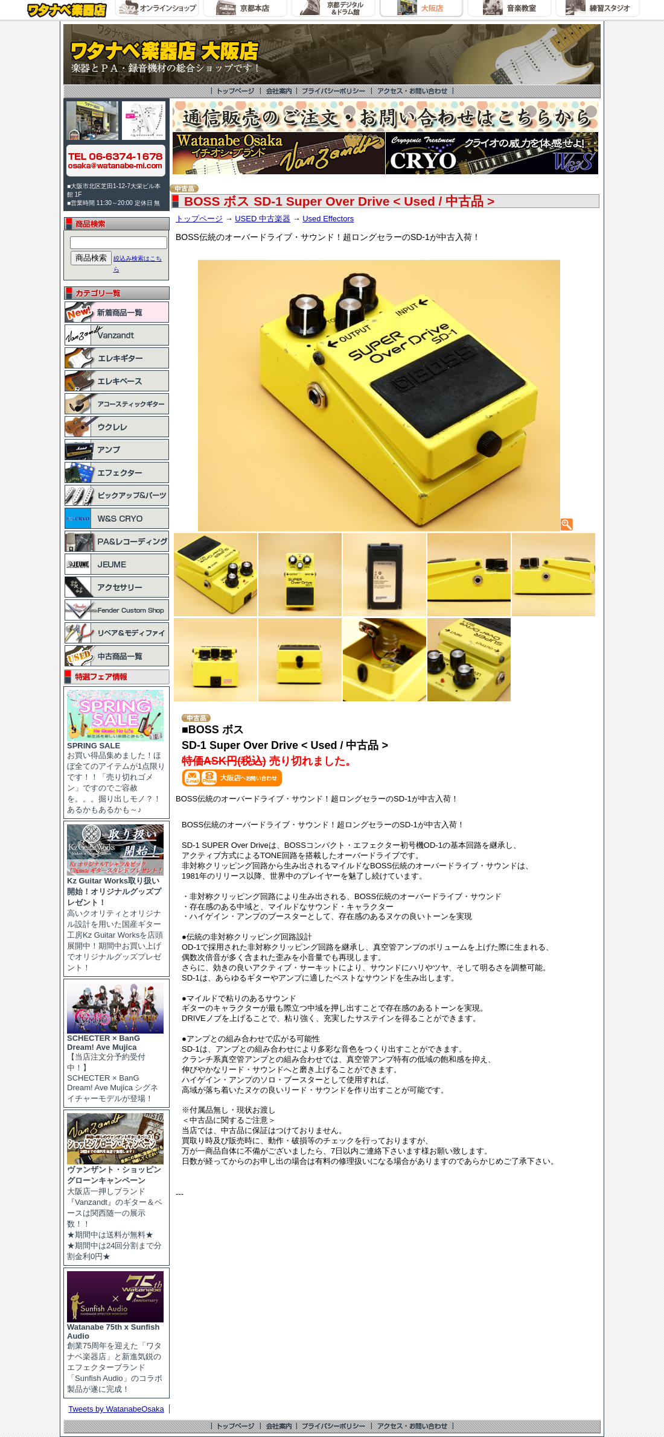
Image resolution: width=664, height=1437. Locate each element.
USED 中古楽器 (262, 218)
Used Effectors (328, 218)
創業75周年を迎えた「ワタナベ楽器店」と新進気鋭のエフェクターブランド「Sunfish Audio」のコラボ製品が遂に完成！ (115, 1354)
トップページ (199, 218)
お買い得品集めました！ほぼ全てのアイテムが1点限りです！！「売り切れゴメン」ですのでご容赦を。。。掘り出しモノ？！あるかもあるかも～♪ (116, 774)
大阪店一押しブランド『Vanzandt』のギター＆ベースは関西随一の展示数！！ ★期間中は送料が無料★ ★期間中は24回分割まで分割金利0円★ (115, 1209)
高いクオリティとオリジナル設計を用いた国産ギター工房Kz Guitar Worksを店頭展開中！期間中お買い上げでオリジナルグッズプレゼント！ (115, 920)
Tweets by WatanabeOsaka (116, 1408)
